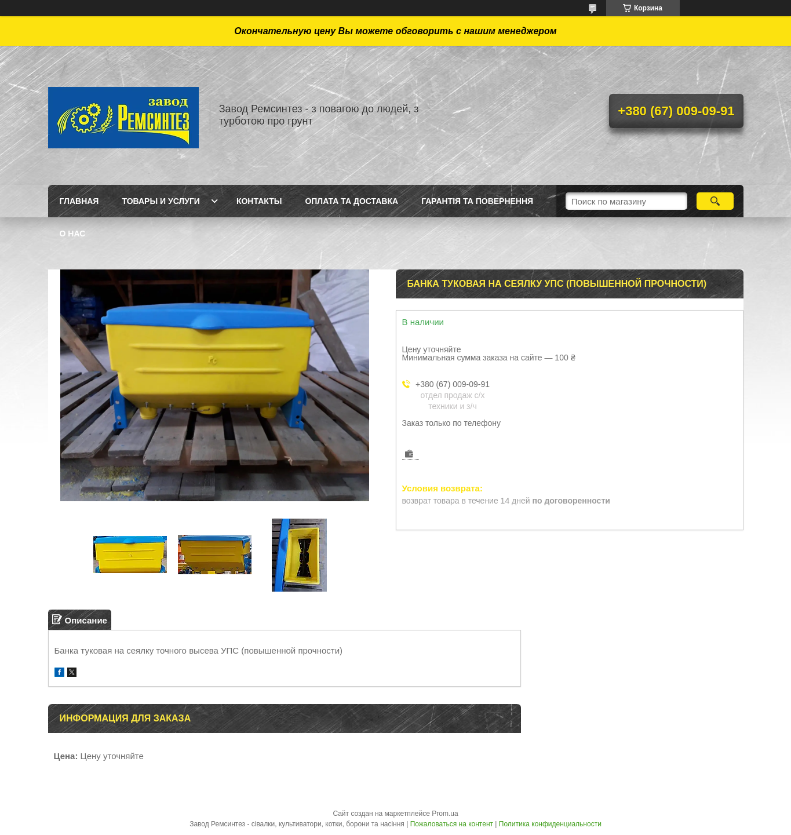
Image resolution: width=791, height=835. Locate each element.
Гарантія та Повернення (477, 201)
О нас (73, 233)
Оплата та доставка (351, 201)
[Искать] (715, 201)
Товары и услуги (161, 201)
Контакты (259, 201)
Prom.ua (445, 814)
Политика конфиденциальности (550, 824)
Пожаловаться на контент (451, 824)
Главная (79, 201)
